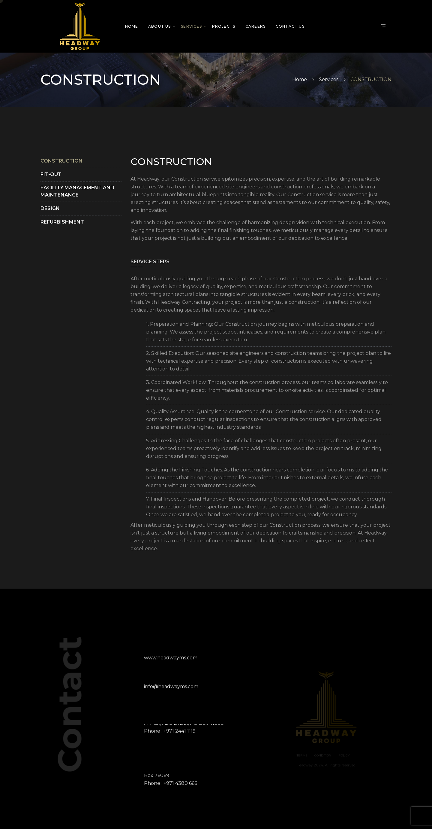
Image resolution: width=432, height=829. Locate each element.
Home (299, 79)
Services (328, 79)
